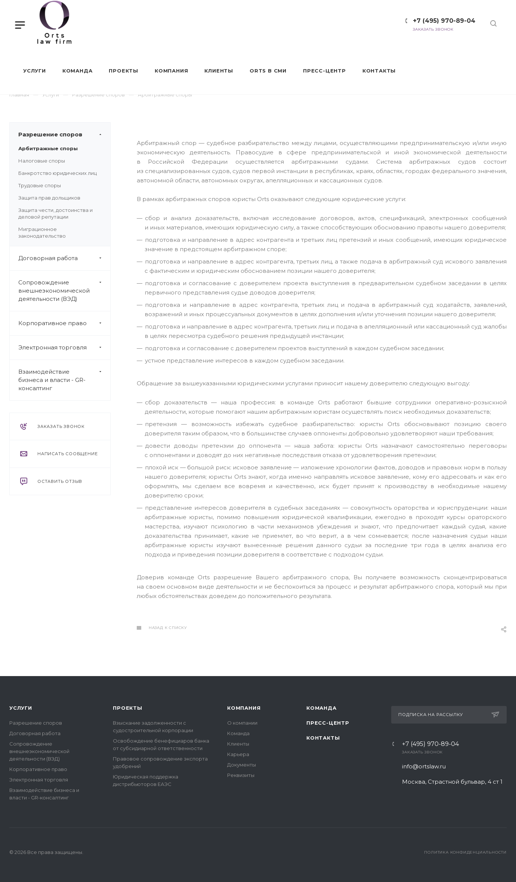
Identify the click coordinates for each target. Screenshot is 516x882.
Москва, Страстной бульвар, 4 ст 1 (454, 781)
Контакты (323, 738)
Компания (243, 708)
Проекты (127, 708)
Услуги (20, 708)
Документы (241, 765)
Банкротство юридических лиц (57, 173)
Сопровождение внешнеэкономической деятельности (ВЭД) (64, 291)
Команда (238, 733)
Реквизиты (240, 775)
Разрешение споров (64, 135)
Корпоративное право (64, 323)
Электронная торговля (64, 348)
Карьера (238, 754)
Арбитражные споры (48, 148)
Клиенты (238, 744)
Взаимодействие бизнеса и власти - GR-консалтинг (64, 380)
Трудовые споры (39, 185)
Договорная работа (64, 258)
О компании (242, 723)
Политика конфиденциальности (465, 852)
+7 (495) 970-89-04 (440, 20)
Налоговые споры (41, 161)
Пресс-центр (327, 723)
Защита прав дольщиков (49, 198)
